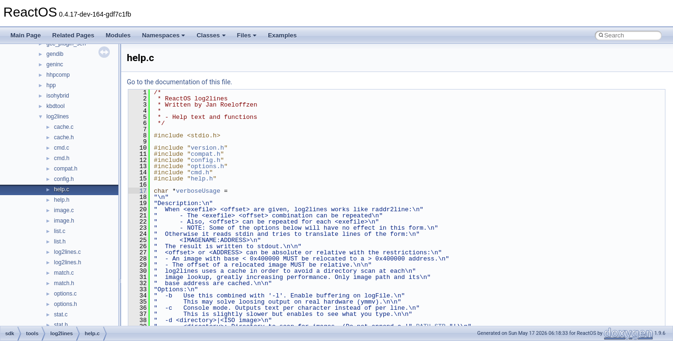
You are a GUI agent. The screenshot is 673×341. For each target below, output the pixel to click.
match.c (64, 272)
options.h (65, 304)
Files (247, 35)
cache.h (64, 137)
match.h (64, 283)
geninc (54, 64)
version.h (207, 148)
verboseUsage (198, 191)
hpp (51, 85)
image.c (64, 210)
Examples (282, 35)
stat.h (61, 325)
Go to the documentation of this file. (179, 82)
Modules (118, 35)
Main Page (25, 35)
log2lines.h (67, 262)
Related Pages (73, 35)
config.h (64, 179)
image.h (64, 220)
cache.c (63, 127)
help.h (62, 200)
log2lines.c (67, 252)
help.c (61, 189)
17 (137, 191)
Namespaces (164, 35)
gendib (54, 54)
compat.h (65, 168)
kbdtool (55, 106)
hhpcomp (58, 75)
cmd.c (61, 147)
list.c (59, 231)
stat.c (61, 314)
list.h (60, 241)
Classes (210, 35)
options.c (65, 293)
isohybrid (57, 95)
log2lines (57, 116)
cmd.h (62, 158)
